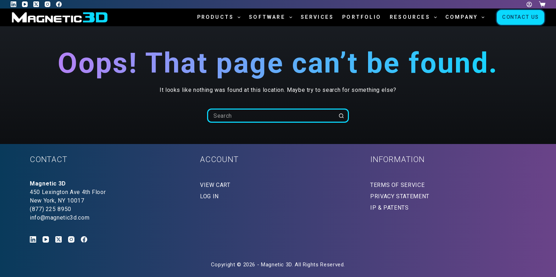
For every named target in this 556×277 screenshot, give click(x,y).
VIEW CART (215, 185)
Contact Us (520, 17)
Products (220, 17)
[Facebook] (59, 4)
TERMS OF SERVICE (397, 185)
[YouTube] (25, 4)
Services (317, 17)
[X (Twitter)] (36, 4)
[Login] (529, 4)
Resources (415, 17)
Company (466, 17)
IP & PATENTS (389, 207)
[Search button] (342, 116)
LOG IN (209, 196)
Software (272, 17)
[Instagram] (47, 4)
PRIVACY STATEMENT (399, 196)
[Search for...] (271, 116)
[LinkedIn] (13, 4)
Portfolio (361, 17)
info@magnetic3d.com (59, 217)
